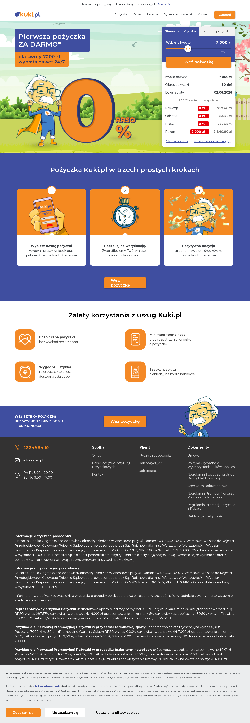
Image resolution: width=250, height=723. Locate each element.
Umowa (149, 14)
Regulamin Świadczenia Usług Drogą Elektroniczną (211, 476)
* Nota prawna (177, 141)
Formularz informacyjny (212, 141)
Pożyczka (117, 14)
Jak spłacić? (149, 471)
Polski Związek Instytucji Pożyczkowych (111, 465)
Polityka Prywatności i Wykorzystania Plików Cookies (211, 465)
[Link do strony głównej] (28, 15)
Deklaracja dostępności (206, 516)
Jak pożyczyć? (151, 463)
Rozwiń (163, 4)
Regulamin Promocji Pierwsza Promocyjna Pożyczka (211, 495)
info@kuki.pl (33, 460)
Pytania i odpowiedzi (174, 14)
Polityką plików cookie (47, 684)
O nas (134, 14)
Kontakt (199, 14)
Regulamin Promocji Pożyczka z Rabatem (211, 506)
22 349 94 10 (36, 447)
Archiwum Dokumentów (207, 486)
